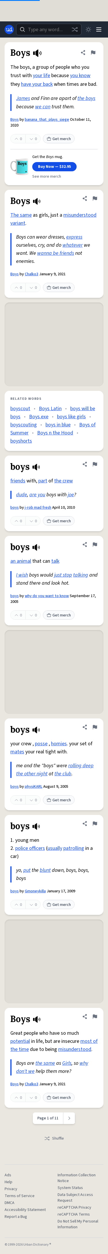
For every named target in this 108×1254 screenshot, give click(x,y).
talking (80, 575)
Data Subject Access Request (75, 1197)
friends (17, 480)
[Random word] (74, 29)
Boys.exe (38, 416)
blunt (45, 870)
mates (17, 751)
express (74, 237)
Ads (8, 1175)
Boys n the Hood (55, 432)
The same (21, 215)
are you (37, 494)
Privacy (11, 1189)
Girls (66, 1063)
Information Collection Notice (77, 1178)
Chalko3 (31, 274)
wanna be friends (55, 253)
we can (42, 106)
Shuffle (54, 1138)
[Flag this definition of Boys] (93, 52)
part (42, 480)
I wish (22, 575)
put (27, 870)
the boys (86, 98)
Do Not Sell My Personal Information (78, 1224)
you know (80, 75)
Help (8, 1182)
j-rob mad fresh (38, 507)
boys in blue (58, 424)
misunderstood (79, 215)
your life (41, 75)
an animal (20, 561)
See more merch (46, 176)
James (23, 98)
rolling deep (81, 765)
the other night (32, 773)
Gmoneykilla (35, 891)
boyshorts (21, 441)
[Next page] (69, 1118)
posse (41, 743)
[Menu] (98, 29)
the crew (63, 480)
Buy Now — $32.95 (54, 167)
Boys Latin (50, 408)
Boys (14, 119)
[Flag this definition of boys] (94, 464)
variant (17, 223)
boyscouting (23, 424)
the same (45, 1063)
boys (14, 507)
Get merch (59, 139)
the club (62, 773)
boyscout (20, 408)
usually (55, 848)
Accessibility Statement (25, 1210)
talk (55, 561)
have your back (37, 84)
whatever (72, 245)
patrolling (73, 848)
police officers (30, 848)
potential (20, 1041)
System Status (70, 1188)
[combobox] (49, 29)
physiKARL (33, 786)
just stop (63, 575)
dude (21, 494)
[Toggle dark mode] (88, 29)
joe (71, 494)
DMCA (9, 1203)
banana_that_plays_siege (47, 119)
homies (59, 743)
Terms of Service (20, 1196)
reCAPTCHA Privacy (74, 1207)
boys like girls (71, 416)
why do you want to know (47, 596)
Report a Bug (16, 1217)
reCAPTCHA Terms (74, 1214)
